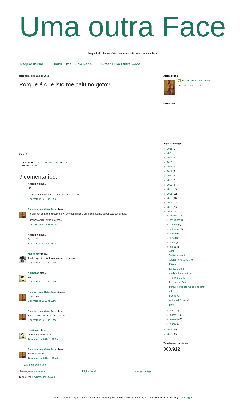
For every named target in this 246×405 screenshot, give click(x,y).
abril (172, 310)
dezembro (175, 215)
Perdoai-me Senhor (179, 282)
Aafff (171, 251)
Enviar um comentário (35, 365)
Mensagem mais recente (32, 371)
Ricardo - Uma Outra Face (42, 209)
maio (172, 247)
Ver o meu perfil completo (191, 85)
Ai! (170, 291)
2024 (170, 157)
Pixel (171, 304)
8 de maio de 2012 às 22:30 (42, 224)
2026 (170, 148)
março (173, 315)
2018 (170, 184)
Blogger (188, 397)
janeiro (173, 324)
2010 (170, 334)
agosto (173, 233)
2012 (170, 211)
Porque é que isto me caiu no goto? (187, 287)
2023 (170, 162)
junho (173, 242)
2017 (170, 189)
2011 (170, 329)
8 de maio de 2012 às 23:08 (42, 243)
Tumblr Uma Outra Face (71, 64)
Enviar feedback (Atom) (44, 377)
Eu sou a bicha (176, 269)
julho (172, 238)
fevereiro (174, 319)
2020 (170, 175)
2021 (170, 171)
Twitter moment (177, 255)
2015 (170, 198)
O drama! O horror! (179, 300)
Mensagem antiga (142, 371)
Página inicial (31, 64)
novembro (175, 220)
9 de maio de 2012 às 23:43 (42, 301)
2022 (170, 166)
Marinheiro (34, 254)
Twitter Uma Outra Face (120, 64)
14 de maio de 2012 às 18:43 (43, 358)
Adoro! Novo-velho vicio (181, 259)
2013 (170, 207)
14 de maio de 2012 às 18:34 (43, 339)
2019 (170, 180)
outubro (174, 224)
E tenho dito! (175, 264)
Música (34, 166)
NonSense (33, 273)
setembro (175, 229)
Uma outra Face (122, 26)
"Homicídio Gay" (177, 278)
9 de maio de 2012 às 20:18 (42, 281)
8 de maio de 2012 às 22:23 (42, 199)
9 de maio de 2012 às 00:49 (42, 262)
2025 (170, 153)
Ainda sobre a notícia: (180, 273)
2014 (170, 202)
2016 (170, 193)
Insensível (174, 295)
